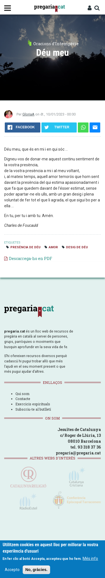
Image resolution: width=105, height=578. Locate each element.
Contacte (22, 398)
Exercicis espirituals (32, 404)
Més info (90, 558)
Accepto (12, 569)
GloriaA (28, 114)
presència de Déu (25, 247)
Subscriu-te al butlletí (33, 409)
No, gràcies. (36, 569)
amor (53, 247)
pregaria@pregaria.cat (78, 453)
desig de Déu (77, 247)
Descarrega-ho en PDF (30, 258)
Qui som (22, 393)
